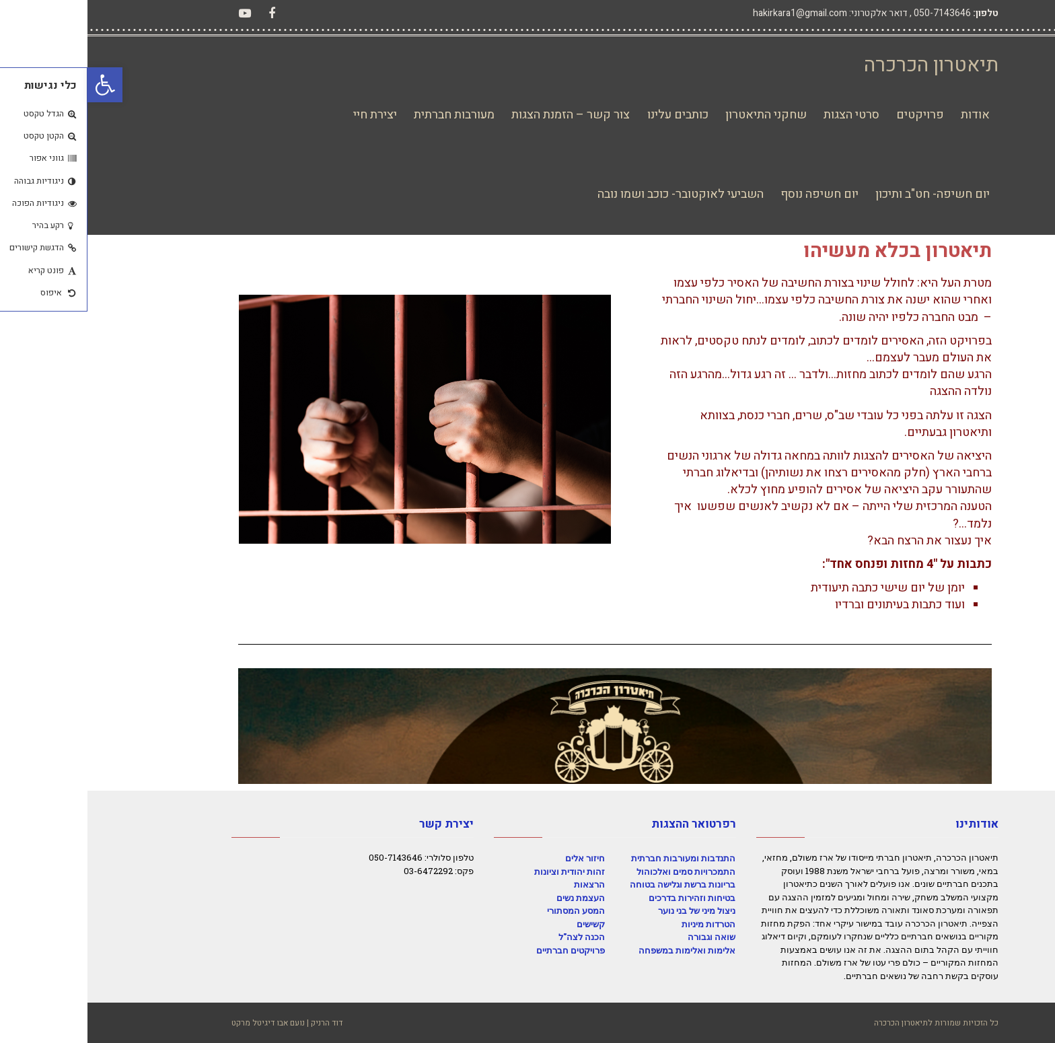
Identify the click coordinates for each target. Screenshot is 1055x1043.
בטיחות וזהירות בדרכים (604, 898)
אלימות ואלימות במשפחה (599, 950)
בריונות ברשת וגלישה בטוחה (595, 884)
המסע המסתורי (488, 910)
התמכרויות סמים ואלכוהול (598, 871)
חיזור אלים (497, 858)
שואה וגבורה (624, 937)
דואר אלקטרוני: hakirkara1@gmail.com (742, 13)
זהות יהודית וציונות (482, 871)
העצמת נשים (493, 898)
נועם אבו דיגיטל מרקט (180, 1023)
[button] (17, 84)
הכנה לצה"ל (494, 937)
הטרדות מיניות (621, 924)
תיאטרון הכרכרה (843, 65)
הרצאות (501, 884)
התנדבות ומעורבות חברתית (596, 858)
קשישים (503, 924)
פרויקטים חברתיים (483, 950)
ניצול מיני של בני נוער (609, 910)
